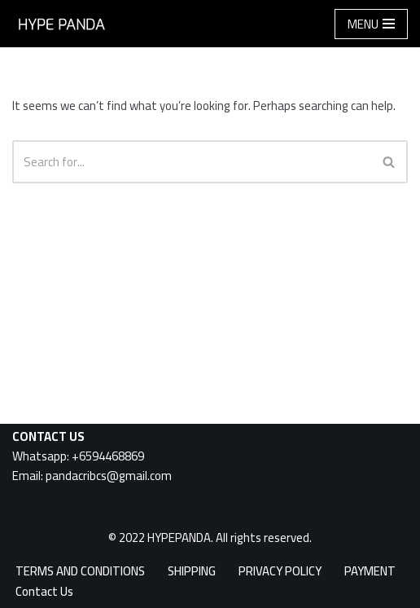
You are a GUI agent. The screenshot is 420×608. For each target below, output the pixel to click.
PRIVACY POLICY (280, 571)
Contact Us (44, 591)
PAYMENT (370, 571)
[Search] (191, 161)
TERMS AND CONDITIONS (80, 571)
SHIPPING (192, 571)
